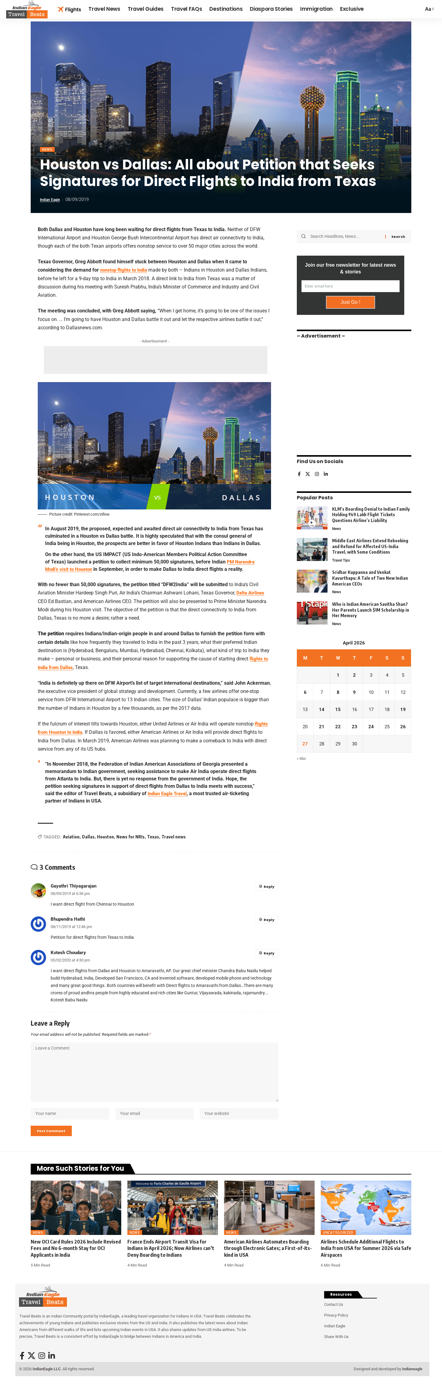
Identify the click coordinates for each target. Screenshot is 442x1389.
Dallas (88, 837)
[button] (429, 9)
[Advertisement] (155, 360)
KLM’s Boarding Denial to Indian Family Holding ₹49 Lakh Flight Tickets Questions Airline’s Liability (371, 512)
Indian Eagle (52, 200)
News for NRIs (130, 837)
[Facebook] (299, 472)
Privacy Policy (336, 1325)
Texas (153, 837)
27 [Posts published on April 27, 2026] (305, 746)
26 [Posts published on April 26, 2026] (403, 728)
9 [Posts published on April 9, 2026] (354, 693)
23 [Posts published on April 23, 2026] (354, 728)
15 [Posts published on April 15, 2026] (337, 711)
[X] (308, 472)
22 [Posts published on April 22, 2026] (337, 728)
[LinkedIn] (327, 472)
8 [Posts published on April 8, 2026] (337, 693)
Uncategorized (338, 1242)
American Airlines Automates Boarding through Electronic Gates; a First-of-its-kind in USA (268, 1258)
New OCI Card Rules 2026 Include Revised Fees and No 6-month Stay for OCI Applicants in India (76, 1258)
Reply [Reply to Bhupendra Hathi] (268, 920)
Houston (105, 837)
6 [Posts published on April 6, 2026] (305, 693)
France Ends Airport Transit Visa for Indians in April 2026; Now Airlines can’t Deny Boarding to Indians (170, 1258)
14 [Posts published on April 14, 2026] (321, 711)
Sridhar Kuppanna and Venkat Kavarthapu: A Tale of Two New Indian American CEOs (370, 577)
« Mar (301, 761)
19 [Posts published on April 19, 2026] (403, 711)
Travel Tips (342, 559)
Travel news (173, 837)
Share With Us (336, 1346)
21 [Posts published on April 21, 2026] (321, 728)
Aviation (71, 837)
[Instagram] (318, 472)
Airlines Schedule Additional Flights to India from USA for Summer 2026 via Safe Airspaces (366, 1258)
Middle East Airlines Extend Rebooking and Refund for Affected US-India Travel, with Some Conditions (370, 544)
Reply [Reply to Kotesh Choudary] (268, 953)
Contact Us (333, 1314)
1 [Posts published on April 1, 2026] (337, 676)
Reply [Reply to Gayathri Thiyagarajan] (268, 886)
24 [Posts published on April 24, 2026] (370, 728)
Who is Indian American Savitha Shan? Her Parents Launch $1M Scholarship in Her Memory (370, 609)
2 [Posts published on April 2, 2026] (354, 676)
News (48, 150)
